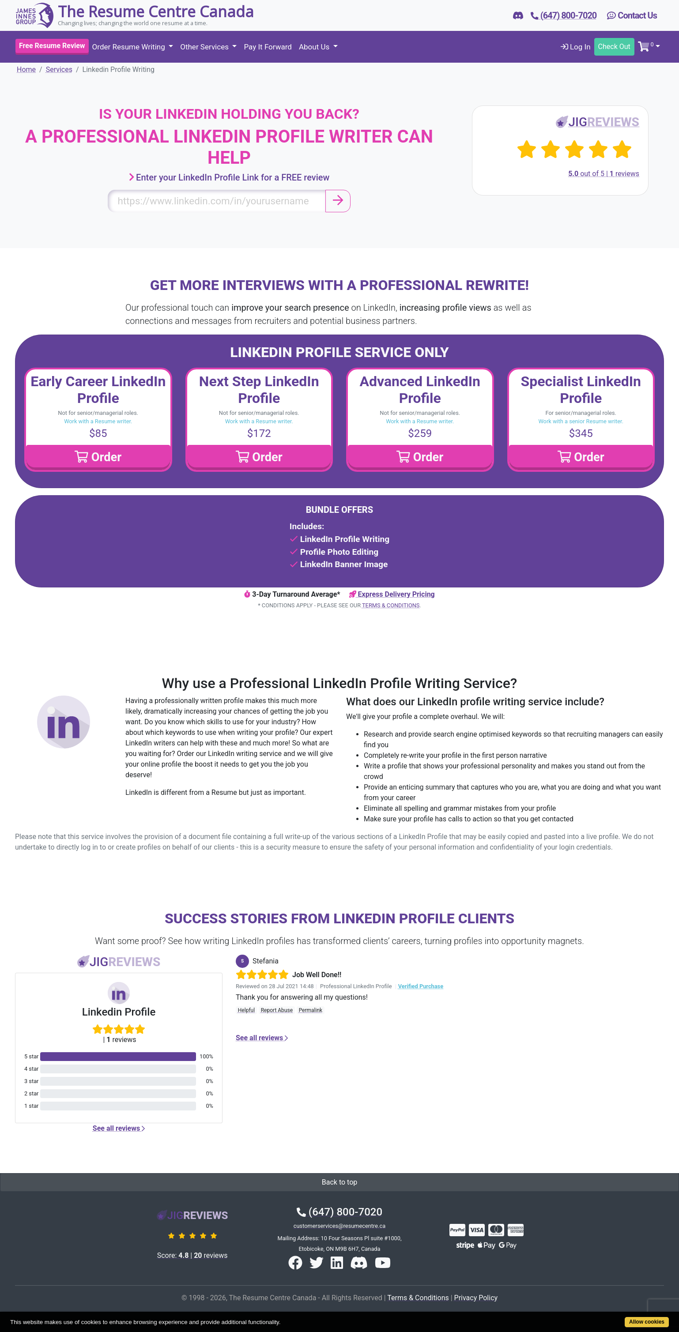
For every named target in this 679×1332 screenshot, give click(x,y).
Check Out (614, 46)
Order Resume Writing (129, 46)
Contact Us (632, 15)
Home (26, 69)
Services (59, 69)
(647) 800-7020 (339, 1212)
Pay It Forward (267, 46)
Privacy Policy (476, 1298)
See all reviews (119, 1128)
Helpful (246, 1010)
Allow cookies (646, 1322)
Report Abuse (277, 1010)
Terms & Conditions (390, 605)
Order (98, 457)
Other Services (205, 46)
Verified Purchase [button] (420, 986)
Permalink (311, 1010)
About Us (315, 46)
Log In (576, 46)
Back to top (339, 1182)
